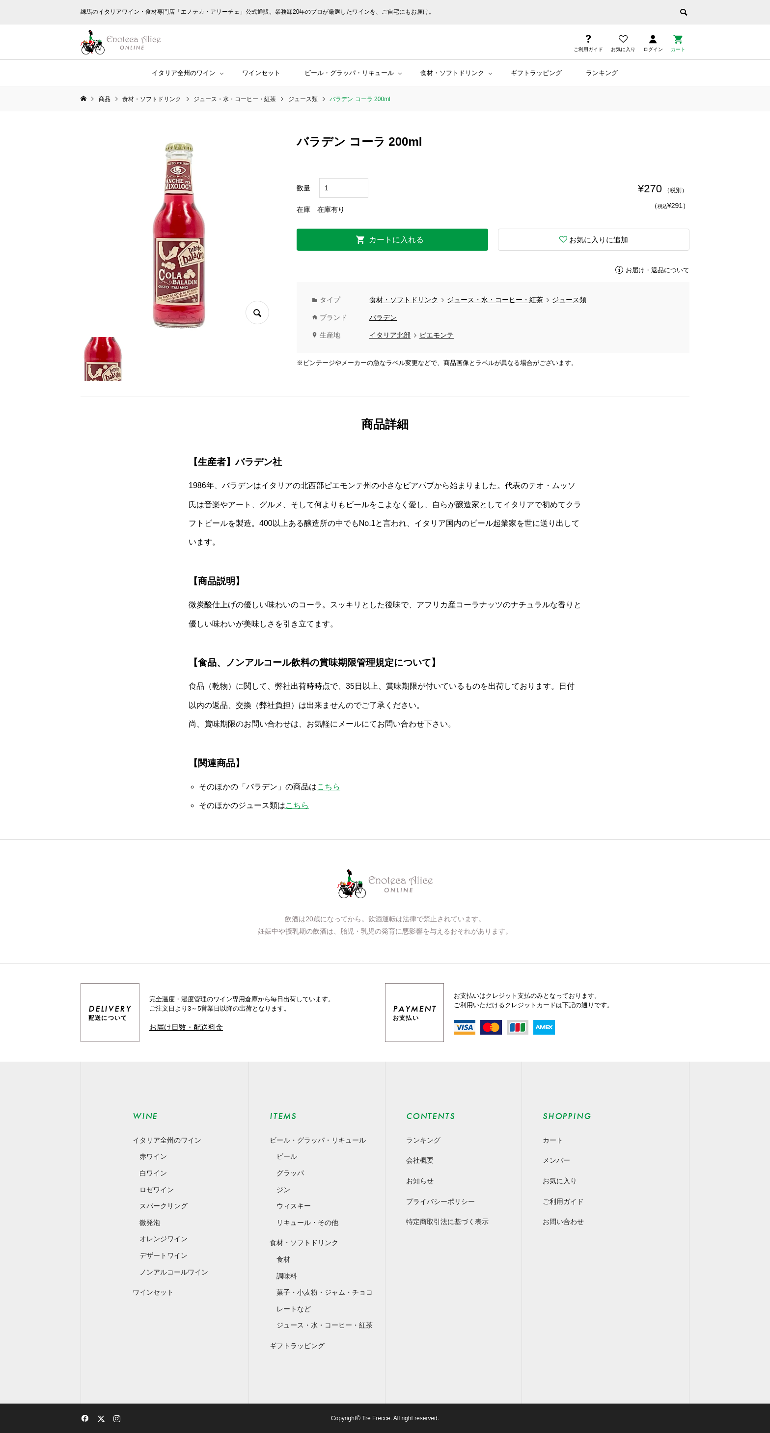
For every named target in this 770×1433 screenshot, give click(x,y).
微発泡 (149, 1222)
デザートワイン (163, 1255)
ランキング (602, 73)
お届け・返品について (657, 270)
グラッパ (290, 1173)
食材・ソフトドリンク (452, 73)
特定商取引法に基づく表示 (447, 1221)
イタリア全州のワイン (184, 73)
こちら (328, 786)
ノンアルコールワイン (173, 1272)
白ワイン (153, 1173)
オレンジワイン (163, 1239)
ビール (286, 1156)
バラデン (383, 317)
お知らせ (420, 1181)
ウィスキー (293, 1206)
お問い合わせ (563, 1221)
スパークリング (163, 1206)
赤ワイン (153, 1156)
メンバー (556, 1160)
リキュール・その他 (307, 1222)
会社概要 (420, 1160)
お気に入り (560, 1181)
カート (553, 1140)
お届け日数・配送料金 (186, 1027)
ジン (283, 1190)
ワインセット (261, 73)
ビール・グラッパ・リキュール (349, 73)
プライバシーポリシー (440, 1201)
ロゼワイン (156, 1190)
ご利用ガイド (563, 1201)
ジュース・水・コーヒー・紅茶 (495, 300)
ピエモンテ (436, 335)
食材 (283, 1259)
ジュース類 (569, 300)
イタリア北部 (390, 335)
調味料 (286, 1276)
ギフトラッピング (536, 73)
